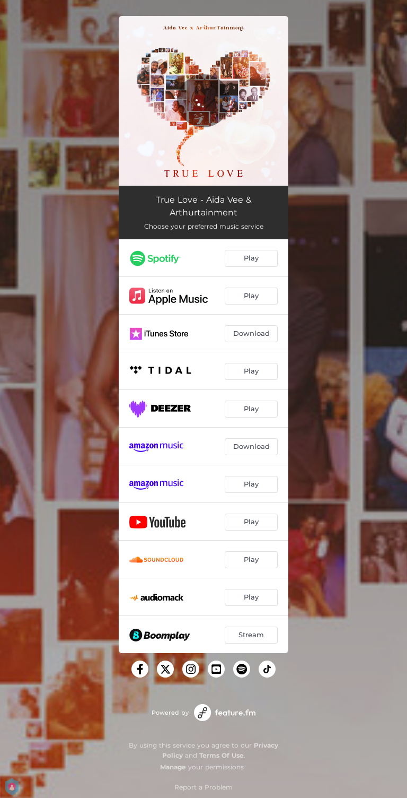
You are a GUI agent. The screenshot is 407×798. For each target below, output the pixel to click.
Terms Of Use (221, 755)
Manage (173, 767)
